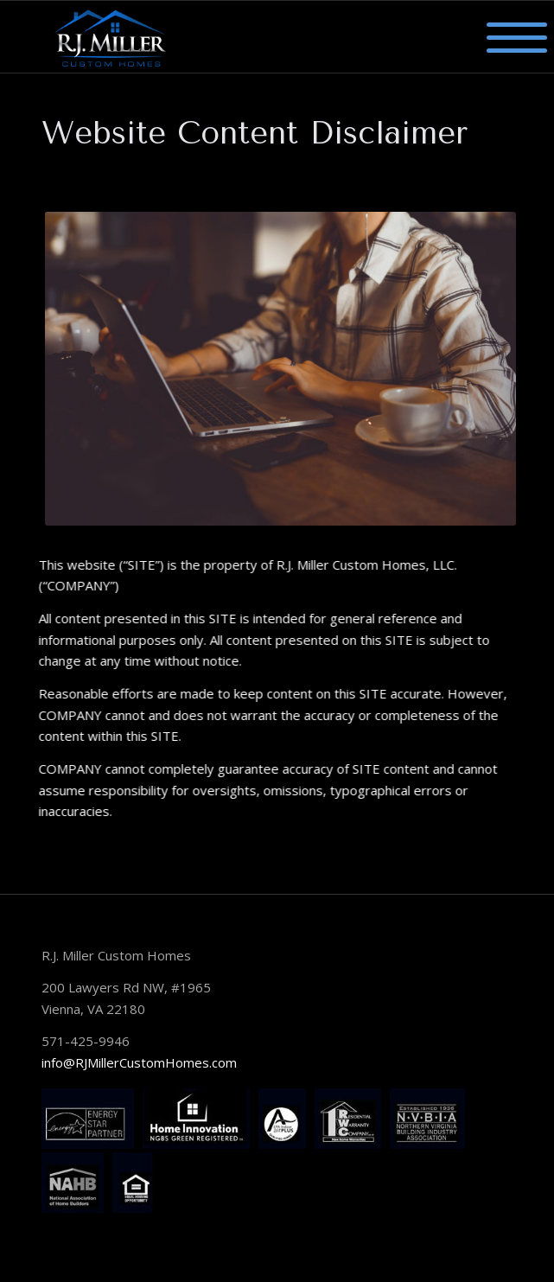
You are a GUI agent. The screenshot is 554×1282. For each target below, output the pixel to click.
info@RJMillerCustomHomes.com (139, 1062)
